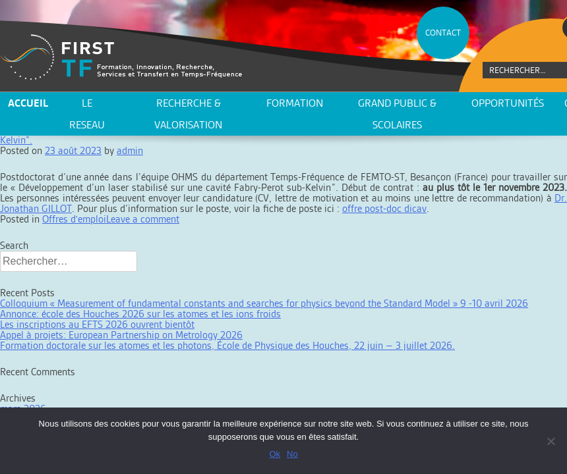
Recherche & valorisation (188, 114)
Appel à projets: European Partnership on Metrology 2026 (121, 334)
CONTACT (443, 33)
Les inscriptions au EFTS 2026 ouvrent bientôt (97, 324)
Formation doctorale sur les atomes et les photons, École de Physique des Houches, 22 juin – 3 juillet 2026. (227, 345)
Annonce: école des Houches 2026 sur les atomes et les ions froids (140, 313)
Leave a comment (142, 218)
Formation (294, 103)
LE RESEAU (87, 114)
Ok (274, 454)
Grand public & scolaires (397, 114)
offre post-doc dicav (384, 208)
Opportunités (507, 103)
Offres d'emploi (74, 218)
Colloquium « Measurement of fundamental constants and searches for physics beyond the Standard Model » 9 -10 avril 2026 (264, 303)
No (292, 454)
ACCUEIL (28, 103)
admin (130, 150)
